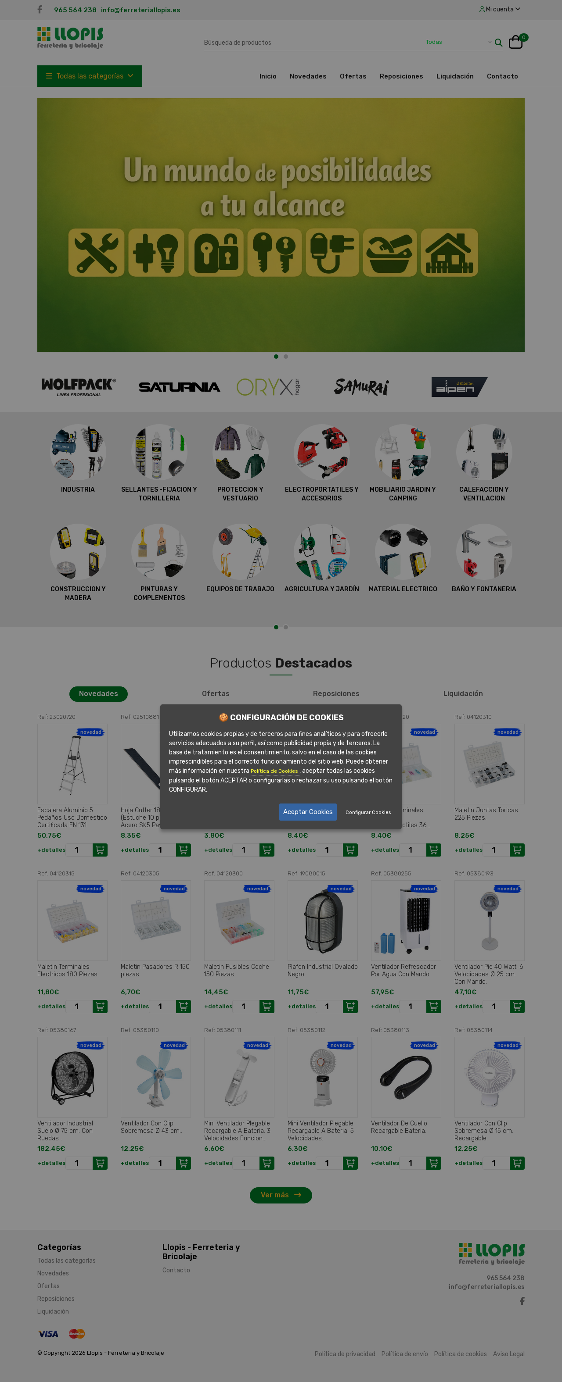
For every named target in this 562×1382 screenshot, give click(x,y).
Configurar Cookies (368, 812)
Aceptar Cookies (308, 812)
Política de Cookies (275, 771)
